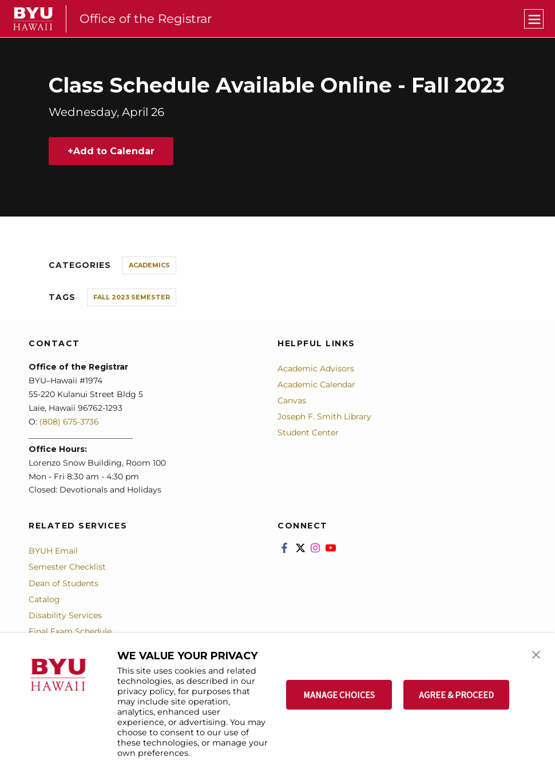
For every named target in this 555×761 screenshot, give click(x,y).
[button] (536, 653)
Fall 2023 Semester (131, 297)
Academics (149, 265)
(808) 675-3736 (69, 421)
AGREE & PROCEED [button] (456, 694)
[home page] (33, 18)
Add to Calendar (113, 151)
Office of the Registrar (146, 18)
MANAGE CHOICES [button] (339, 694)
